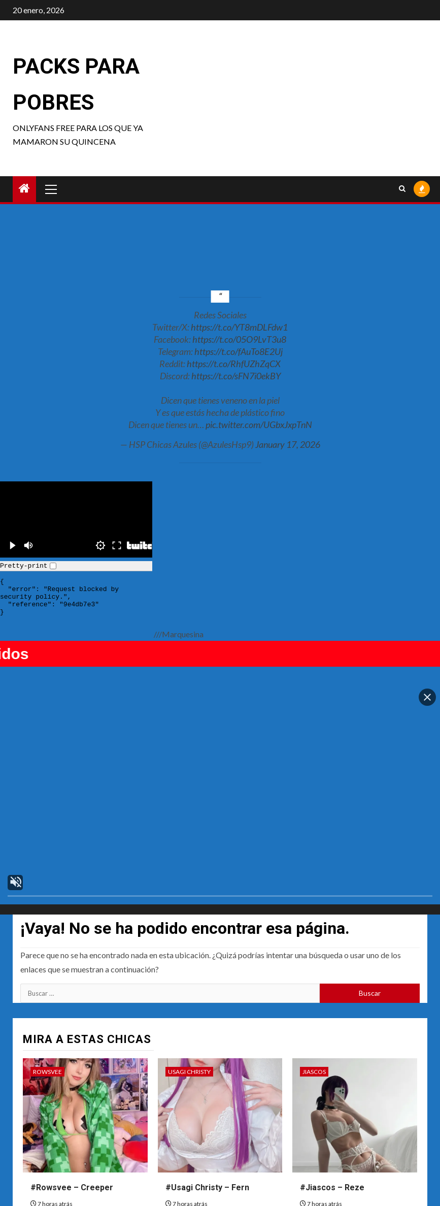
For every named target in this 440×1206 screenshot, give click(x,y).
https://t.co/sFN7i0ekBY (236, 375)
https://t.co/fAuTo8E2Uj (238, 351)
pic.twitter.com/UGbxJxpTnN (259, 424)
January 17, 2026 (287, 444)
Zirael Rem (49, 1128)
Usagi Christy (189, 959)
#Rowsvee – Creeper (71, 1075)
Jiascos (314, 959)
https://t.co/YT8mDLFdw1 (239, 327)
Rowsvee (47, 959)
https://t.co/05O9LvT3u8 (239, 339)
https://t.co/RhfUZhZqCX (234, 363)
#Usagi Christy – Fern (207, 1075)
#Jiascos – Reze (332, 1075)
